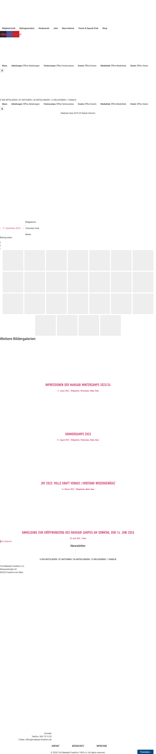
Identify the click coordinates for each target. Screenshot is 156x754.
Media (28, 234)
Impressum (102, 745)
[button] (2, 70)
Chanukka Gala (32, 228)
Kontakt (55, 745)
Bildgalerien (30, 222)
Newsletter (78, 546)
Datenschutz (78, 745)
